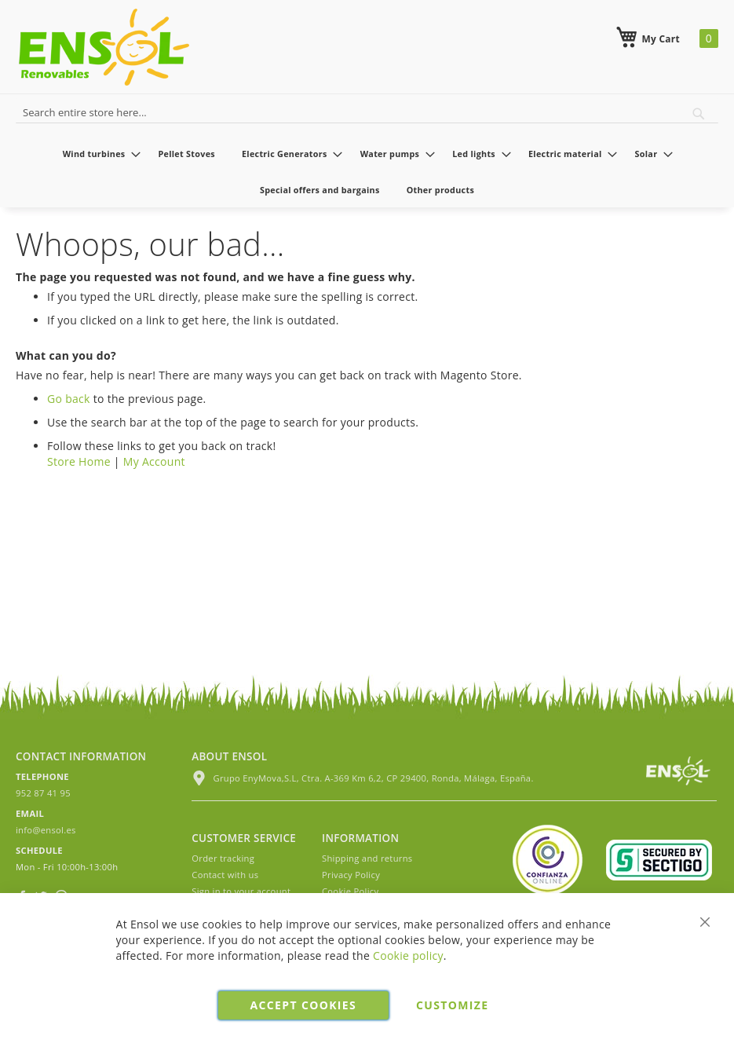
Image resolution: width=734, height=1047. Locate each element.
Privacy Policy (351, 874)
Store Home (79, 461)
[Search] (698, 114)
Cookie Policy (350, 891)
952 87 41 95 (43, 793)
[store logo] (104, 47)
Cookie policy (408, 955)
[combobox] (367, 110)
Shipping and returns (367, 858)
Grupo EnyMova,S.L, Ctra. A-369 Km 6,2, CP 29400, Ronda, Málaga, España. (362, 778)
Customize (452, 1005)
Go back (68, 398)
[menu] (367, 171)
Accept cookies (303, 1005)
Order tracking (223, 858)
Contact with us (225, 874)
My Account (154, 461)
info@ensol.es (46, 830)
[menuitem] (97, 153)
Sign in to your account (241, 891)
